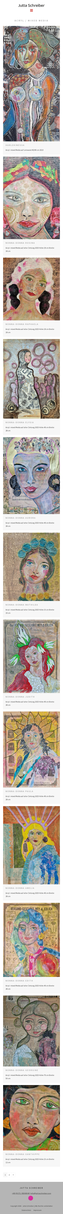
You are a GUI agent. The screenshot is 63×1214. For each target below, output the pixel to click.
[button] (31, 10)
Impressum (37, 1210)
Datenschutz (26, 1210)
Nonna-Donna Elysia (20, 422)
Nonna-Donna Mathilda (22, 604)
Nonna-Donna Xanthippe (23, 1154)
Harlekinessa (15, 145)
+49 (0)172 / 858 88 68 (20, 1193)
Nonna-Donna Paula (20, 791)
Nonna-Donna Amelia (20, 888)
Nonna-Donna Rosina (20, 243)
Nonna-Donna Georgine (22, 1070)
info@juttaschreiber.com (41, 1193)
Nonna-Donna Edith (19, 980)
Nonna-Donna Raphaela (22, 324)
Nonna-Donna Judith (20, 696)
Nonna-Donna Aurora (21, 518)
